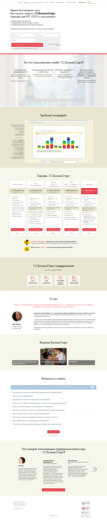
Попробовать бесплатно (18, 229)
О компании (52, 2)
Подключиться (82, 2)
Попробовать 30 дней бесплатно (54, 490)
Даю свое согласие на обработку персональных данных (25, 48)
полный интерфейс (89, 221)
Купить (17, 233)
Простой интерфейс (17, 216)
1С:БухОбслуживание (38, 241)
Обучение (34, 2)
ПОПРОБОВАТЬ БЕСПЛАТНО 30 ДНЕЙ (27, 45)
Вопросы (40, 2)
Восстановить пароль (92, 3)
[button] (26, 142)
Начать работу (53, 432)
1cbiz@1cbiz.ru (18, 508)
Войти (89, 2)
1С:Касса (43, 247)
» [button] (95, 467)
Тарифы (20, 2)
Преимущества (27, 2)
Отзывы (46, 2)
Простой (86, 220)
